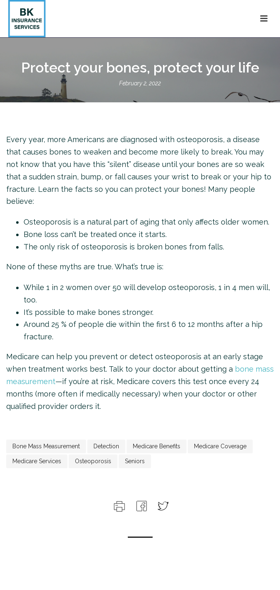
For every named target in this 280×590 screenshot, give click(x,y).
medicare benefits (156, 446)
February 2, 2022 (140, 83)
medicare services (36, 461)
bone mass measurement (46, 446)
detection (106, 446)
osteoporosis (93, 461)
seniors (135, 461)
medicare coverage (220, 446)
